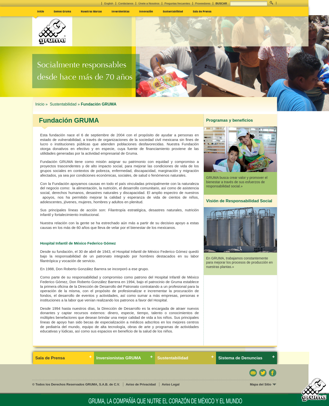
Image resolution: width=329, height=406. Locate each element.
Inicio (40, 11)
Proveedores (202, 3)
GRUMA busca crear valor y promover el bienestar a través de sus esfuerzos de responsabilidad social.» (236, 182)
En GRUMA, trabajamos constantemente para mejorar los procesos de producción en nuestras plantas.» (239, 262)
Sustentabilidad (173, 11)
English (108, 3)
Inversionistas (120, 11)
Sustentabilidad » (65, 104)
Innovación (146, 11)
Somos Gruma (62, 11)
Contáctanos (126, 3)
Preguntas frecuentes (177, 3)
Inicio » (42, 104)
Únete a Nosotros (148, 3)
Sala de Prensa (202, 11)
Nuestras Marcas (91, 11)
